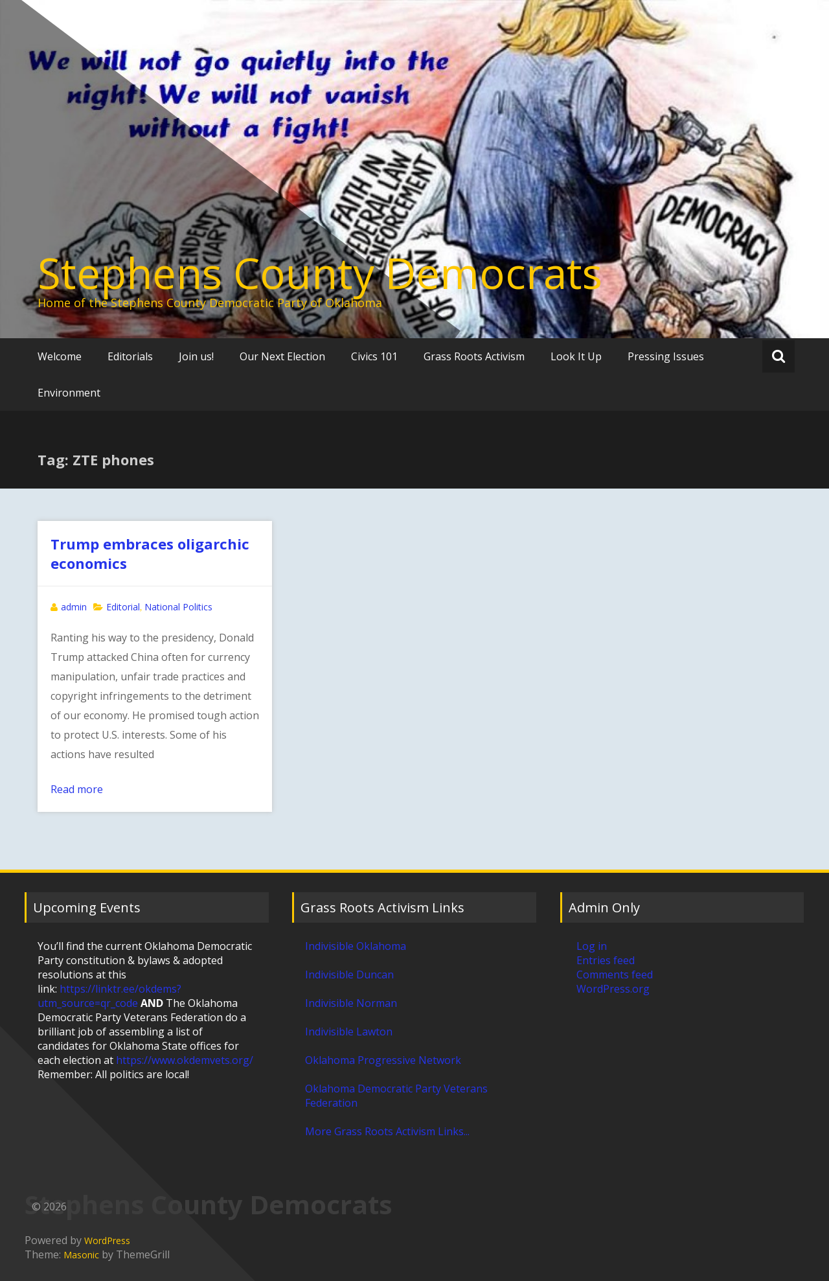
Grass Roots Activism (474, 356)
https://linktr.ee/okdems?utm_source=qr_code (109, 996)
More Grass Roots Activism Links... (387, 1131)
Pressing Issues (666, 356)
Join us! (196, 356)
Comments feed (614, 974)
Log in (591, 946)
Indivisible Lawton (348, 1031)
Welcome (60, 356)
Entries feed (605, 960)
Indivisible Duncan (349, 974)
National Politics (178, 607)
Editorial (123, 607)
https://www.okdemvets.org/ (184, 1060)
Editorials (130, 356)
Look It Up (576, 356)
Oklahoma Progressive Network (383, 1060)
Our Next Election (282, 356)
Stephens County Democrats (320, 272)
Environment (69, 393)
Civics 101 (374, 356)
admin (74, 607)
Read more (77, 789)
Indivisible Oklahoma (355, 946)
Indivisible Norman (351, 1003)
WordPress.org (613, 989)
